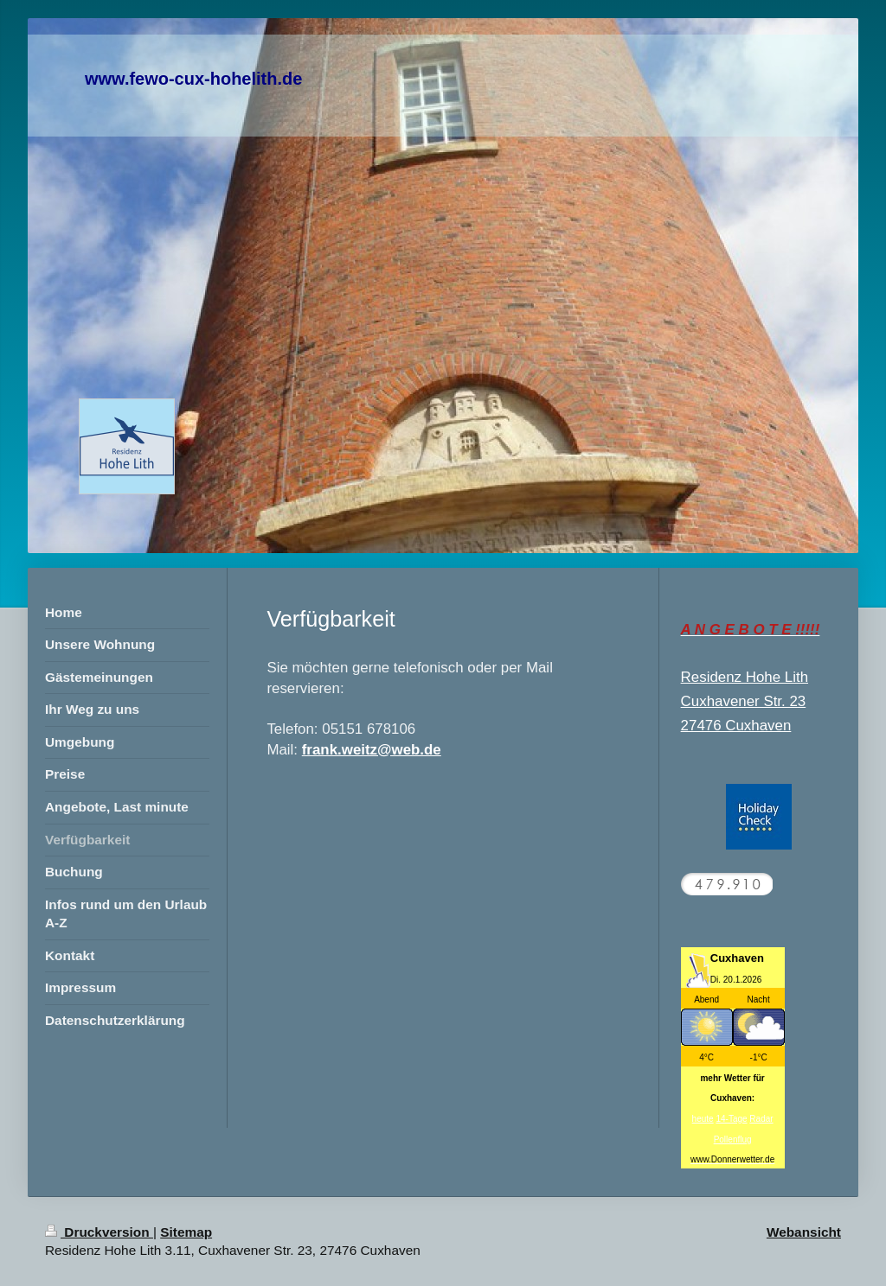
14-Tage (731, 1119)
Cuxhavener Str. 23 (743, 701)
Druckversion (99, 1232)
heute (703, 1119)
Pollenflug (733, 1139)
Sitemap (186, 1232)
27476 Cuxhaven (736, 725)
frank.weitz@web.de (371, 750)
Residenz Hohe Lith (744, 677)
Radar (761, 1119)
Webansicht (804, 1232)
